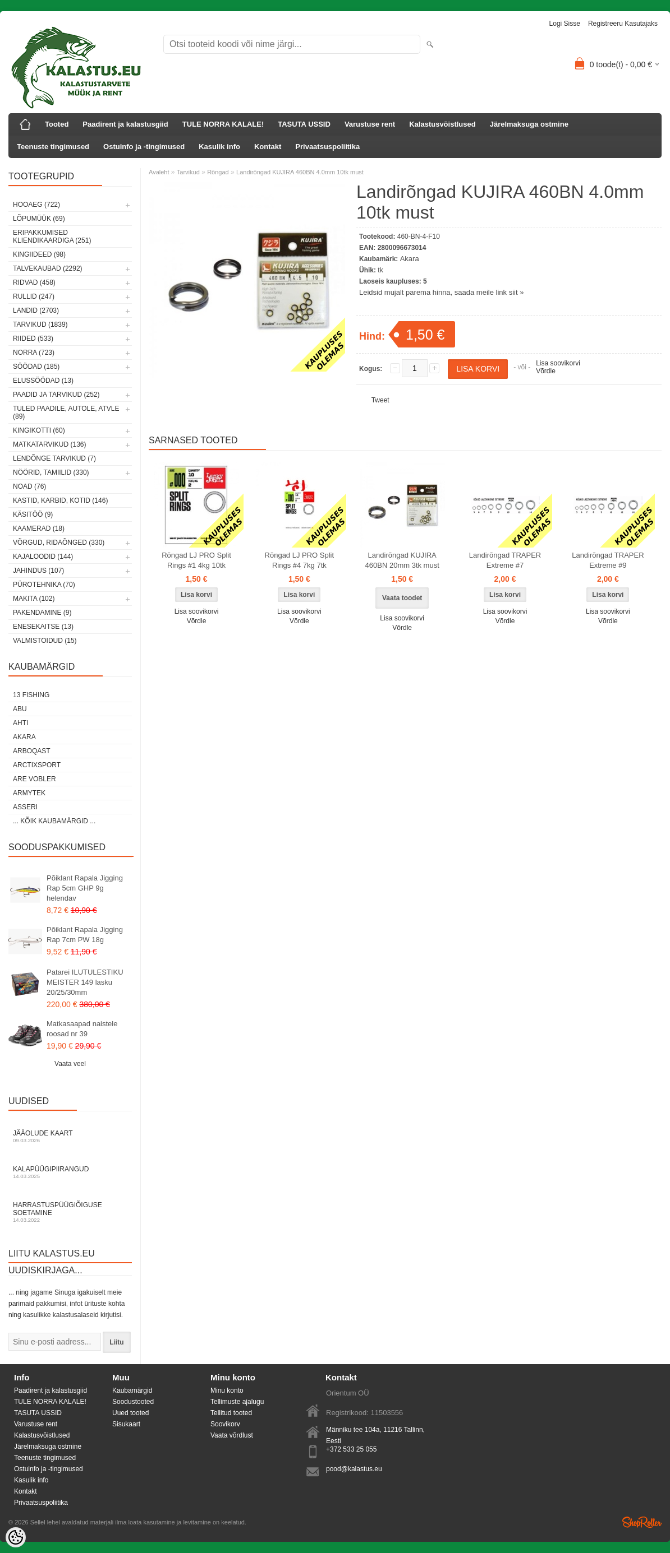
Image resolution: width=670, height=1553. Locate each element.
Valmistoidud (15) (45, 641)
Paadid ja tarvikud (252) (56, 394)
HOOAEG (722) (36, 204)
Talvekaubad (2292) (47, 268)
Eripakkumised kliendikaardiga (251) (52, 236)
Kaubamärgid (132, 1390)
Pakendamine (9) (42, 612)
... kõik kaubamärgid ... (54, 821)
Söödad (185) (36, 366)
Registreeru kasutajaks (623, 23)
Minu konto (227, 1390)
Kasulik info (219, 146)
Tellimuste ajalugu (237, 1402)
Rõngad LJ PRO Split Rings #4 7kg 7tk (299, 560)
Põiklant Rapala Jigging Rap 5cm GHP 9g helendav (85, 888)
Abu (20, 709)
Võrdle (546, 371)
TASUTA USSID (304, 124)
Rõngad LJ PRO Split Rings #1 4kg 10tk (196, 560)
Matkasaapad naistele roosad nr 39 (82, 1028)
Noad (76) (29, 486)
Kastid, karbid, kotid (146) (60, 500)
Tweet (380, 400)
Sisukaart (126, 1424)
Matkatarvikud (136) (49, 444)
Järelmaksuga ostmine (529, 124)
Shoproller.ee (642, 1522)
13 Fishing (31, 695)
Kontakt (267, 146)
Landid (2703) (36, 310)
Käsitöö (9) (33, 514)
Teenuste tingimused (53, 146)
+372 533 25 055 (351, 1449)
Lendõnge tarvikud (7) (54, 458)
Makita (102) (33, 598)
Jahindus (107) (38, 570)
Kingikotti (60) (39, 430)
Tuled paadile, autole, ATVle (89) (66, 412)
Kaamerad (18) (39, 528)
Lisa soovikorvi (558, 363)
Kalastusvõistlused (442, 124)
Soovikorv (225, 1424)
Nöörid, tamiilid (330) (51, 472)
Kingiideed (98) (39, 254)
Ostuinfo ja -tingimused (144, 146)
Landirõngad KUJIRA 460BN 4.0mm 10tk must (300, 172)
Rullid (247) (33, 296)
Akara (24, 737)
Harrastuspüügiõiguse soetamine (70, 1212)
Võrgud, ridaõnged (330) (58, 542)
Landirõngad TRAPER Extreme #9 (608, 560)
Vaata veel (70, 1064)
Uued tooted (130, 1413)
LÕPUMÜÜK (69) (39, 218)
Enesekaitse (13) (43, 627)
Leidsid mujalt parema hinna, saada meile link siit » (441, 292)
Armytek (29, 793)
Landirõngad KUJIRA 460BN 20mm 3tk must (402, 560)
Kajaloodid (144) (43, 556)
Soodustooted (133, 1402)
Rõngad (218, 172)
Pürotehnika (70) (44, 584)
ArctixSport (37, 765)
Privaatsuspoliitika (327, 146)
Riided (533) (33, 338)
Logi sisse (564, 23)
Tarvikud (188, 172)
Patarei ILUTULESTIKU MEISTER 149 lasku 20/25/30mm (85, 982)
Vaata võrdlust (231, 1435)
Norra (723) (33, 352)
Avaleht (159, 172)
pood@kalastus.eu (354, 1469)
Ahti (20, 723)
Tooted (56, 124)
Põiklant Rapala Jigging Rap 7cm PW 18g (85, 934)
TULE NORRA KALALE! (223, 124)
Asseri (25, 807)
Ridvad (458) (34, 282)
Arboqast (32, 751)
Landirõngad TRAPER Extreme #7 (505, 560)
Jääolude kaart (70, 1136)
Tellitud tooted (231, 1413)
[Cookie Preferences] (16, 1537)
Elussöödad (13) (43, 380)
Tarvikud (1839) (40, 324)
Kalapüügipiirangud (70, 1172)
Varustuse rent (370, 124)
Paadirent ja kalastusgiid (125, 124)
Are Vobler (34, 779)
